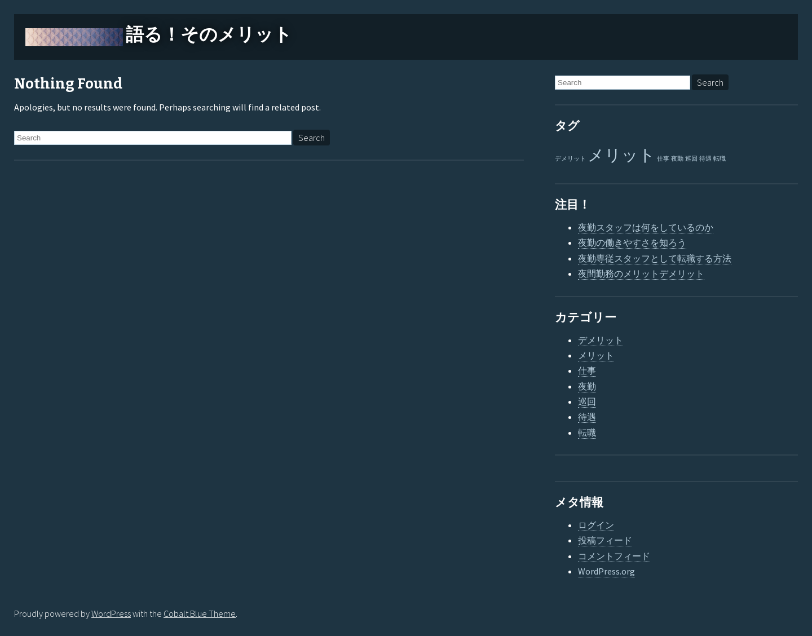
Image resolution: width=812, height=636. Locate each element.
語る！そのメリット (209, 34)
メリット (596, 355)
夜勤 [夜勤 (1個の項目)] (677, 158)
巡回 (587, 401)
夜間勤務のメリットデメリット (641, 273)
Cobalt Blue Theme (200, 613)
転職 (587, 432)
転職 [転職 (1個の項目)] (719, 158)
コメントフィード (614, 556)
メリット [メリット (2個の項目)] (621, 154)
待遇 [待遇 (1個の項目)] (705, 158)
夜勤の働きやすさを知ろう (632, 242)
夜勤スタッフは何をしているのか (645, 227)
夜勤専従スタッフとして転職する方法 (654, 258)
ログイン (596, 525)
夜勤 (587, 386)
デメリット (600, 340)
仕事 (587, 370)
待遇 (587, 416)
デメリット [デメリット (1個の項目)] (570, 158)
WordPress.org (606, 571)
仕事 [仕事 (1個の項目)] (663, 158)
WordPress (111, 613)
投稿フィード (605, 540)
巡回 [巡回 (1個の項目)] (691, 158)
